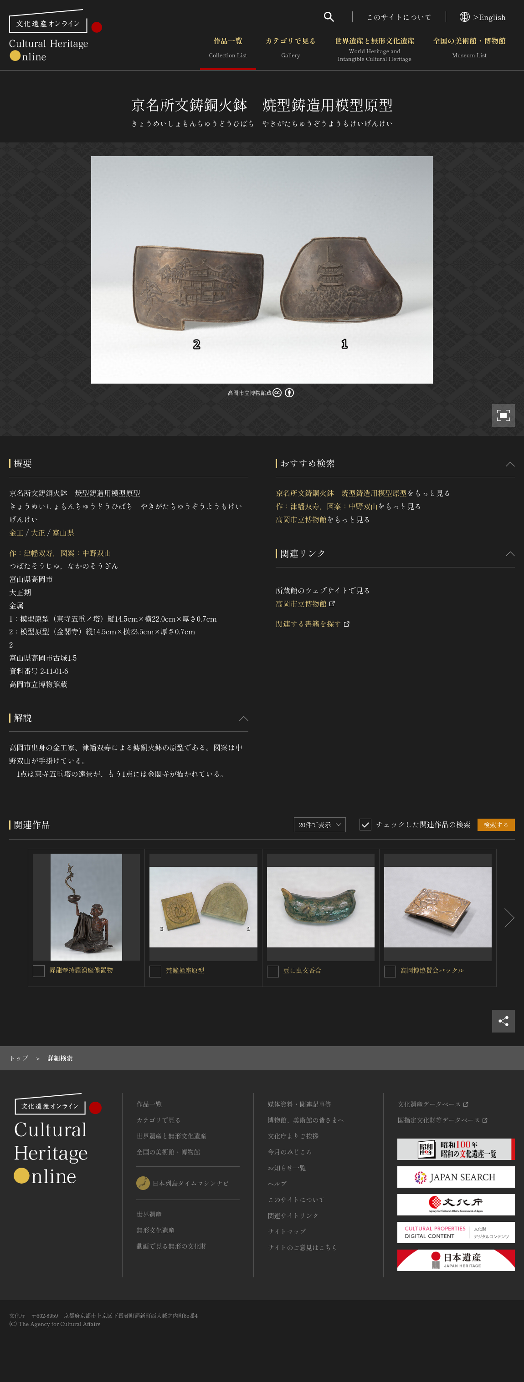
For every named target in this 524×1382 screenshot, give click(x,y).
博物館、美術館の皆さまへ (305, 1119)
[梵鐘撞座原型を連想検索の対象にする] (155, 971)
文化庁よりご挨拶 (293, 1135)
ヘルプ (277, 1183)
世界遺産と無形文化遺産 (374, 49)
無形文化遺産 (155, 1230)
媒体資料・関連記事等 (299, 1104)
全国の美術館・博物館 (469, 49)
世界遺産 (149, 1214)
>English (483, 16)
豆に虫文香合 (302, 970)
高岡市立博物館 (301, 519)
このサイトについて (399, 16)
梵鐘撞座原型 (185, 970)
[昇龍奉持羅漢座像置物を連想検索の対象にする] (39, 971)
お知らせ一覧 (286, 1167)
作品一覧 (228, 49)
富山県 (63, 532)
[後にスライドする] (506, 918)
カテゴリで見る (290, 49)
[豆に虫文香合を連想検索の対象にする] (273, 971)
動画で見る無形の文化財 (171, 1245)
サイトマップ (286, 1231)
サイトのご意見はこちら (302, 1247)
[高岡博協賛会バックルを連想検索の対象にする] (390, 971)
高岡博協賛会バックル (432, 970)
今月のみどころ (289, 1151)
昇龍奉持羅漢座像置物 (81, 969)
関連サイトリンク (293, 1215)
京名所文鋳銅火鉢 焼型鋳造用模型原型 (341, 492)
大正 (38, 532)
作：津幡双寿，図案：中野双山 (60, 552)
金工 (16, 532)
